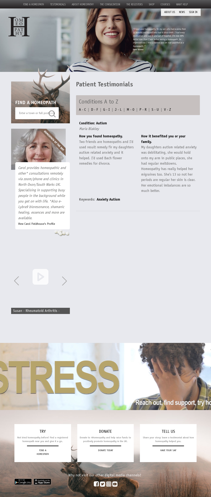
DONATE (105, 431)
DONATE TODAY (105, 450)
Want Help (182, 4)
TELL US (168, 431)
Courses (165, 4)
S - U (155, 109)
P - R (143, 109)
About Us (169, 12)
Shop (151, 4)
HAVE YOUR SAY (168, 450)
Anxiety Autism (108, 199)
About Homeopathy (83, 4)
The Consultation (110, 4)
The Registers (134, 4)
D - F (94, 109)
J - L (118, 109)
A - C (82, 109)
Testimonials (58, 4)
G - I (106, 109)
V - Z (167, 109)
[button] (64, 280)
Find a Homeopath (33, 4)
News (182, 12)
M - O (130, 109)
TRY (43, 431)
